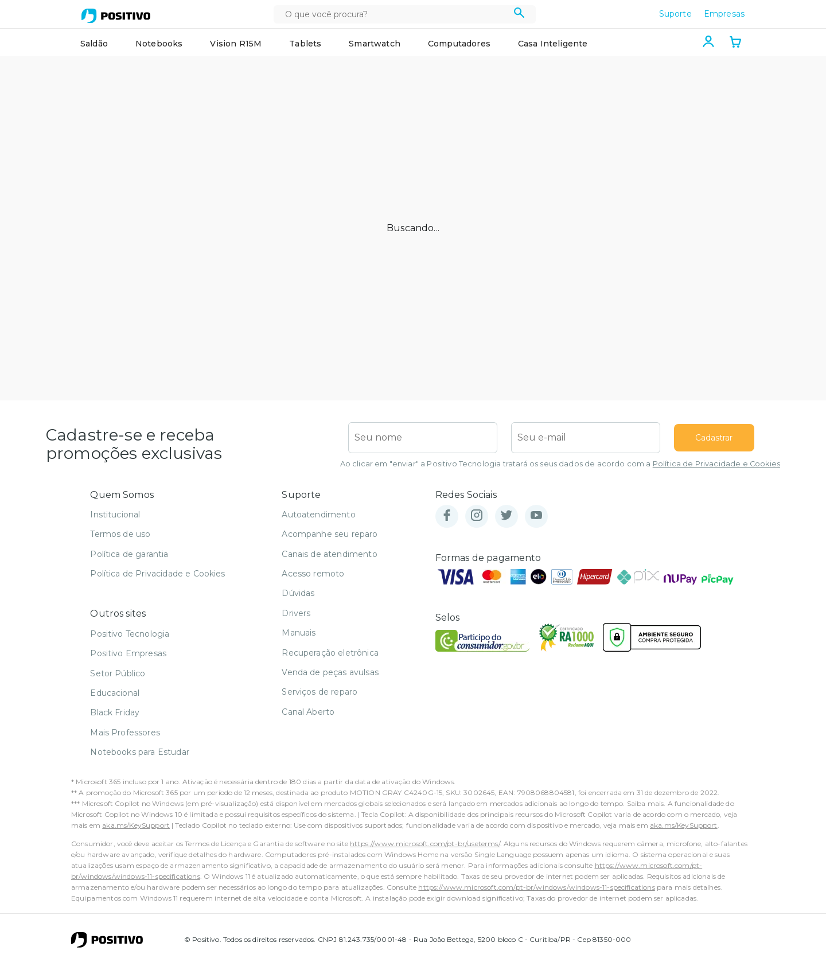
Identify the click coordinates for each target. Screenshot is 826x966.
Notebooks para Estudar (139, 752)
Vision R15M (236, 43)
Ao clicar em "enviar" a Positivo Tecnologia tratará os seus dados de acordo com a (560, 463)
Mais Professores (125, 732)
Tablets (305, 43)
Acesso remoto (313, 573)
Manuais (298, 633)
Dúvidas (298, 593)
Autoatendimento (318, 514)
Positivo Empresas (128, 653)
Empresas (724, 13)
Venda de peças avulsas (330, 672)
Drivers (296, 613)
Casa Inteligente (553, 43)
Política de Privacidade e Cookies (716, 463)
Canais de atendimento (329, 554)
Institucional (115, 514)
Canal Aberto (308, 712)
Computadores (459, 43)
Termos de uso (120, 534)
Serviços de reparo (319, 692)
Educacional (114, 693)
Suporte (675, 13)
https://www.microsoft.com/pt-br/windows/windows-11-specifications (536, 887)
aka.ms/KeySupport (136, 825)
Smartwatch (374, 43)
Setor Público (117, 673)
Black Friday (114, 712)
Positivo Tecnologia (129, 634)
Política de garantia (129, 554)
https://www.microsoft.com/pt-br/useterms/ (425, 843)
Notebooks (158, 43)
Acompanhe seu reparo (329, 534)
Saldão (94, 43)
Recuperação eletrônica (330, 653)
